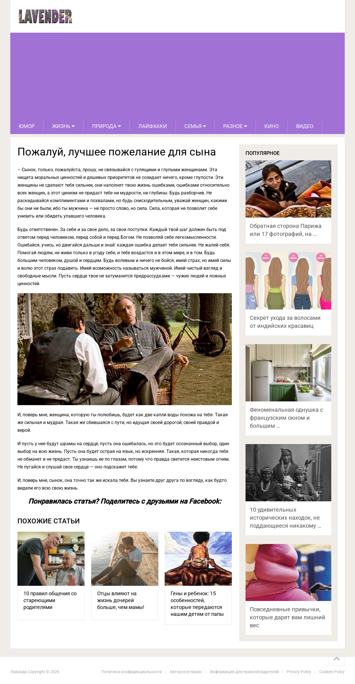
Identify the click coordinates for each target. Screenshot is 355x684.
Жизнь (61, 126)
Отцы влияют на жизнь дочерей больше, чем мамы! (120, 600)
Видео (304, 126)
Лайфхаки (152, 126)
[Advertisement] (177, 76)
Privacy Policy (299, 671)
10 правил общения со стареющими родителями (50, 600)
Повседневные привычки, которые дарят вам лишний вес (287, 617)
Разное (233, 126)
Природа (104, 126)
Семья (193, 126)
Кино (271, 126)
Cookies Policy (332, 671)
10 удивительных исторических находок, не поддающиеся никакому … (285, 517)
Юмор (27, 126)
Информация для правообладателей (244, 671)
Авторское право (186, 671)
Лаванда (18, 671)
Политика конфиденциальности (131, 671)
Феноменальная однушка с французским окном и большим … (286, 417)
